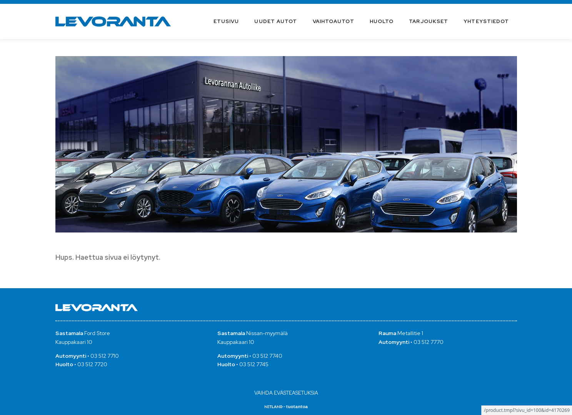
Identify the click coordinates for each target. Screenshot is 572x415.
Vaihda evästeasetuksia (286, 393)
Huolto (382, 21)
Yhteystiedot (486, 21)
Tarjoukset (428, 21)
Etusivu (226, 21)
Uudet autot (275, 21)
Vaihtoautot (333, 21)
